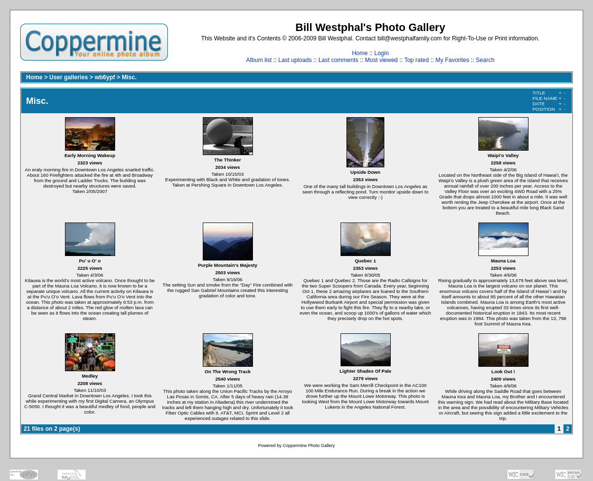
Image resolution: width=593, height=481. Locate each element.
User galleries (68, 77)
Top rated (416, 60)
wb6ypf (104, 77)
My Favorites (452, 60)
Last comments (338, 60)
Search (485, 60)
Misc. (129, 77)
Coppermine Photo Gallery (308, 445)
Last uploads (295, 60)
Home (360, 53)
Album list (259, 60)
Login (381, 53)
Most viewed (381, 60)
